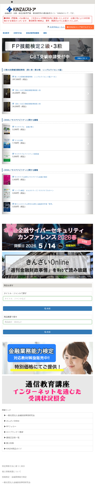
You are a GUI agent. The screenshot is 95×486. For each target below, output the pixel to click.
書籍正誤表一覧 (12, 437)
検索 (47, 308)
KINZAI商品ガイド (13, 449)
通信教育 (6, 33)
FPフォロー (10, 426)
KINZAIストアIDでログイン (79, 27)
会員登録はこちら (57, 27)
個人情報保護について (11, 471)
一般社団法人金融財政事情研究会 (19, 415)
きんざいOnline (11, 421)
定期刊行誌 (18, 33)
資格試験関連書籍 (32, 33)
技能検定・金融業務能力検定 (14, 477)
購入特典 (9, 443)
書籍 (45, 33)
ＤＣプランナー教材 (13, 432)
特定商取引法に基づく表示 (13, 466)
